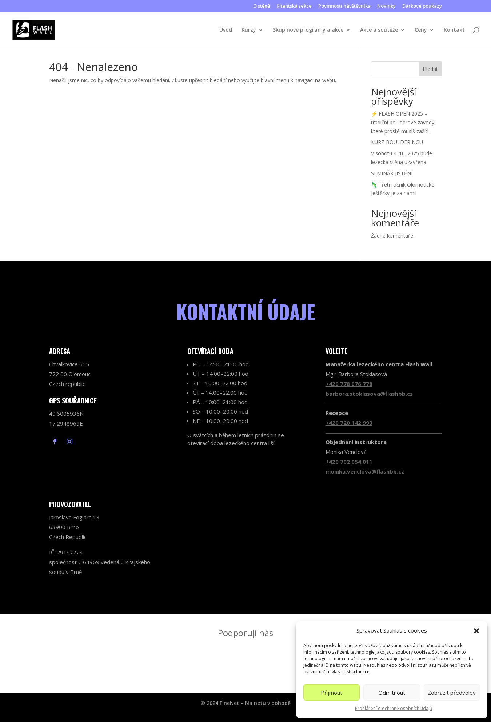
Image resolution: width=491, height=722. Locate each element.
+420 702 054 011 (349, 461)
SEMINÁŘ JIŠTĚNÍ (391, 173)
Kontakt (454, 30)
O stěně (261, 6)
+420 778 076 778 (349, 383)
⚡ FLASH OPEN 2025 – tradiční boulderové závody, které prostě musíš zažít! (403, 122)
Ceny (421, 30)
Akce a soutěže (379, 30)
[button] (476, 630)
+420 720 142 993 (349, 422)
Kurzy (248, 30)
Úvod (225, 30)
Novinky (386, 6)
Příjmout (331, 692)
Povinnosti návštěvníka (344, 6)
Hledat (430, 68)
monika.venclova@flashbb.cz (365, 471)
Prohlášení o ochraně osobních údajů (393, 708)
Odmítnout (391, 692)
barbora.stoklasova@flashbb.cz (369, 393)
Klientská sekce (294, 6)
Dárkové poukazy (422, 6)
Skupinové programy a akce (308, 30)
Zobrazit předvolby (452, 692)
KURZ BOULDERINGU (397, 142)
